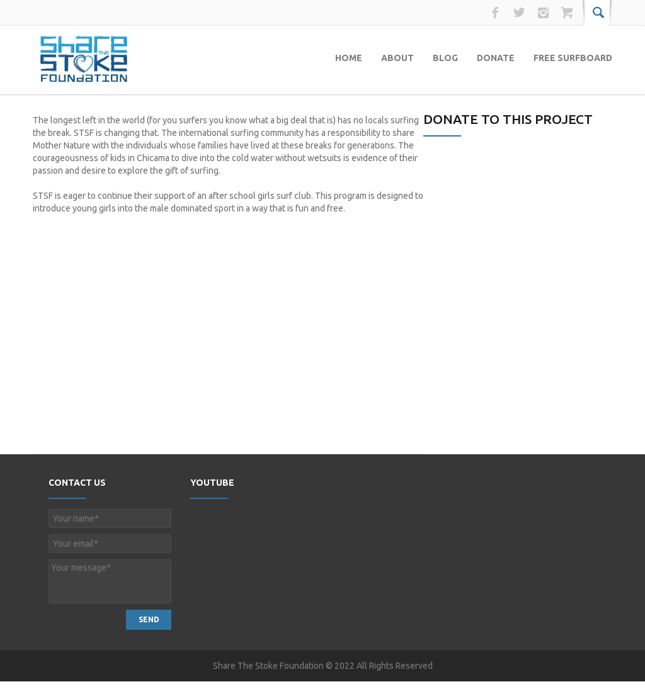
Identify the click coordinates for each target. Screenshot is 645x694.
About (397, 58)
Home (348, 58)
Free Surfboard (573, 58)
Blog (445, 58)
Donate (496, 58)
